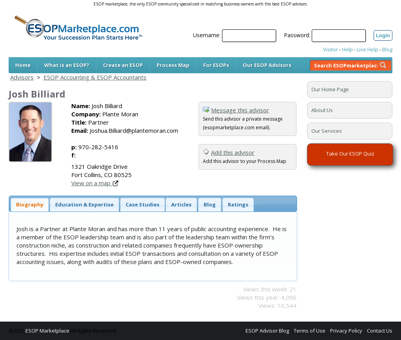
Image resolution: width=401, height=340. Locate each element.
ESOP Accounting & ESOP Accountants (94, 77)
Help (347, 49)
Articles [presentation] (181, 204)
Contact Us (379, 330)
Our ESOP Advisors (267, 65)
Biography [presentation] (29, 204)
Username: (206, 35)
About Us (322, 110)
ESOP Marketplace (47, 330)
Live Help (367, 49)
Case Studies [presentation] (142, 204)
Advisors (22, 77)
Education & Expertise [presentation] (84, 204)
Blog (387, 49)
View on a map (94, 183)
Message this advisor (240, 110)
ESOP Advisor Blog (267, 330)
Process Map (173, 65)
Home (23, 65)
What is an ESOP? (66, 65)
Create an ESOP (123, 65)
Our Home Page (330, 89)
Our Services (326, 130)
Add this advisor (233, 152)
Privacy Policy (346, 330)
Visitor (330, 49)
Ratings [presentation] (238, 204)
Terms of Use (309, 330)
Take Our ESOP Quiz (350, 153)
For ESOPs (216, 65)
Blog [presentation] (210, 204)
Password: (297, 35)
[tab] (30, 205)
